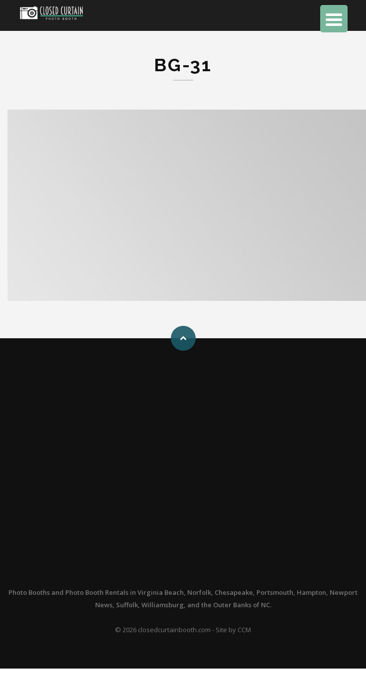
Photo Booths (29, 592)
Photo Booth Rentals (96, 592)
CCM (244, 629)
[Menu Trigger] (334, 18)
